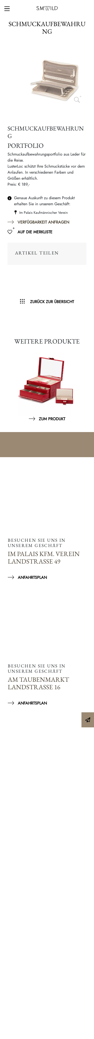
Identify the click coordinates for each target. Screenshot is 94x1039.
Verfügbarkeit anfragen (43, 222)
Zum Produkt (52, 419)
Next (84, 384)
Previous (10, 384)
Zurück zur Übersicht (52, 302)
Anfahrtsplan (32, 577)
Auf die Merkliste (35, 232)
